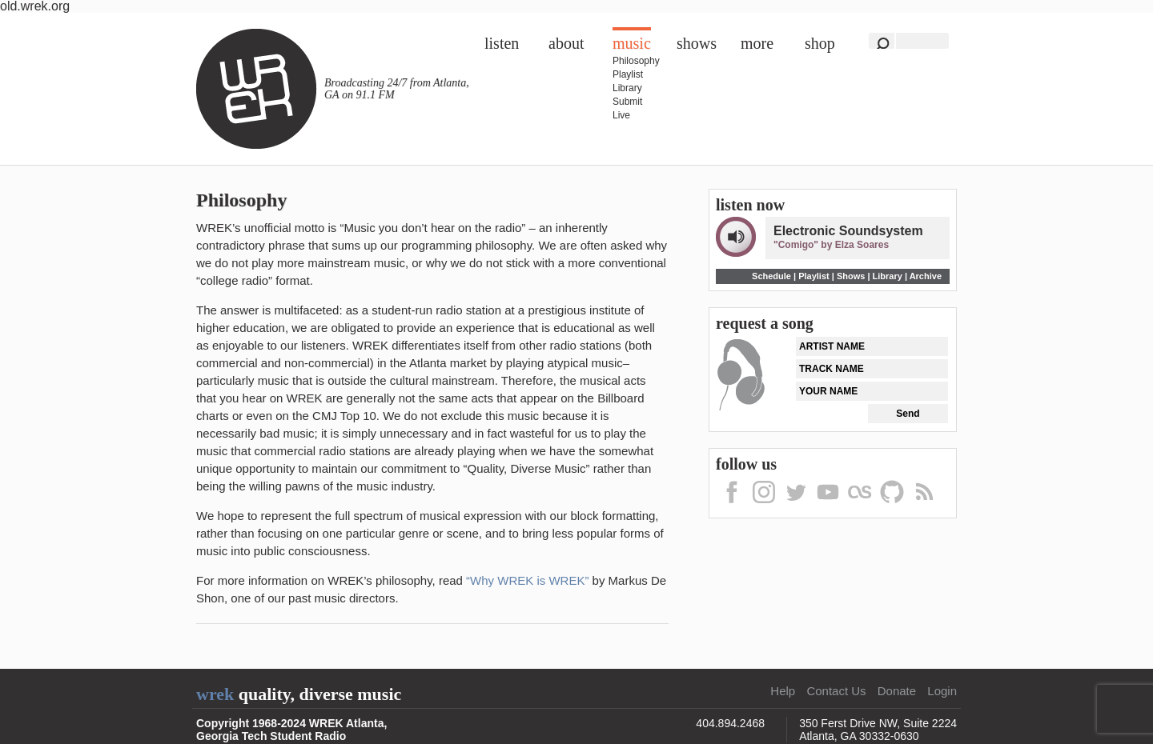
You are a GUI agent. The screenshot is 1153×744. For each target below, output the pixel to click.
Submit (627, 101)
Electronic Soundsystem (848, 231)
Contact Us (836, 691)
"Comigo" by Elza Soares (831, 244)
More (757, 43)
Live (621, 115)
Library (627, 88)
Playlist (628, 74)
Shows (697, 43)
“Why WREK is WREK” (527, 580)
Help (782, 691)
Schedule (771, 276)
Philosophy (636, 61)
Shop (820, 43)
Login (942, 691)
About (566, 43)
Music (632, 42)
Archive (926, 276)
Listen (501, 43)
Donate (897, 691)
